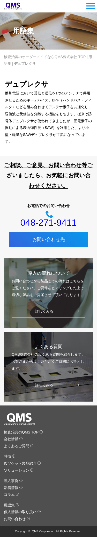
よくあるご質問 (19, 446)
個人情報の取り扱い (22, 512)
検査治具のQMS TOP (23, 432)
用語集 (11, 505)
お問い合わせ (17, 519)
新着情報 (13, 488)
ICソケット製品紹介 (22, 463)
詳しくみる (58, 311)
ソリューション (19, 470)
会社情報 (13, 439)
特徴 (10, 456)
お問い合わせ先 (48, 239)
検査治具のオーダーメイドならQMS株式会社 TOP (45, 57)
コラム (11, 494)
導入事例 (13, 481)
